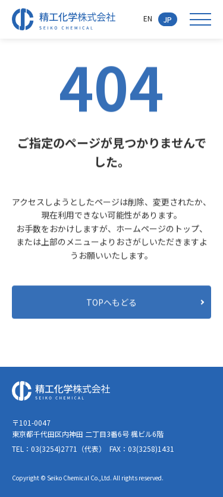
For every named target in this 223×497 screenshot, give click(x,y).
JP (168, 19)
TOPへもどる (111, 302)
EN (147, 18)
